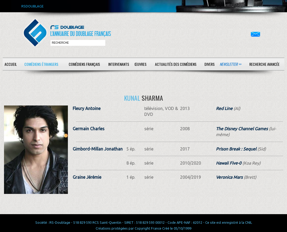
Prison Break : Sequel (236, 148)
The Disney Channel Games (242, 128)
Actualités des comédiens (175, 64)
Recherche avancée (264, 64)
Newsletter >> (230, 64)
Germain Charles (88, 128)
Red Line (224, 108)
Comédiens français (84, 64)
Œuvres (140, 64)
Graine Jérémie (87, 177)
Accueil (11, 64)
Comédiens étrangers (41, 64)
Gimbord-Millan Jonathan (98, 148)
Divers (209, 64)
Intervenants (118, 64)
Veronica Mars (229, 177)
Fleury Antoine (86, 108)
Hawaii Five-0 (228, 163)
